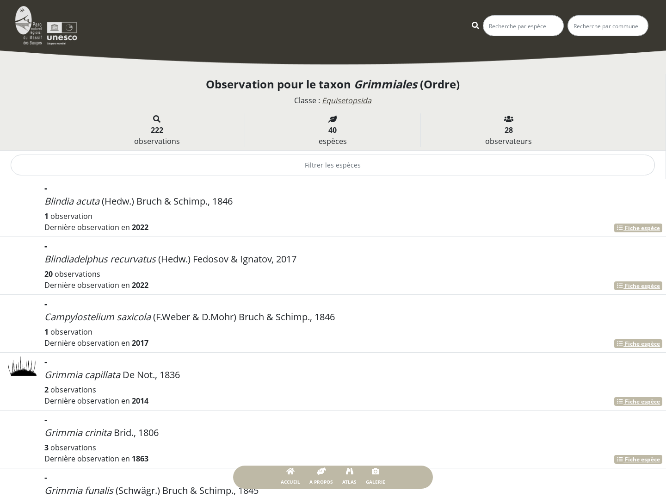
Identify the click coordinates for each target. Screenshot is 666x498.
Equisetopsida (346, 100)
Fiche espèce (638, 228)
